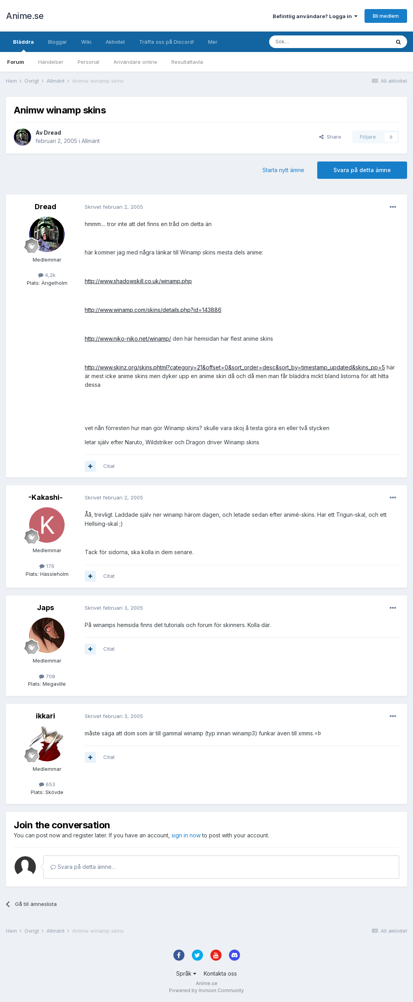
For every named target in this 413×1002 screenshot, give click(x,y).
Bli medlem (386, 16)
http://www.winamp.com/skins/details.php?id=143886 (153, 309)
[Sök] (308, 41)
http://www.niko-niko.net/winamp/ (128, 338)
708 (47, 676)
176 (46, 566)
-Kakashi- (45, 497)
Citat (109, 466)
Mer (213, 42)
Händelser (50, 62)
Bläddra (23, 45)
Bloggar (57, 42)
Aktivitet (115, 42)
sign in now (186, 835)
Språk (186, 973)
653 (47, 784)
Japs (45, 607)
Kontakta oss (220, 973)
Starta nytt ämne (283, 170)
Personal (88, 62)
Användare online (135, 62)
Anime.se (24, 16)
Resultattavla (187, 62)
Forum (15, 62)
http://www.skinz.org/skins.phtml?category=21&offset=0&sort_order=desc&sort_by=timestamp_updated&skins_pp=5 (235, 367)
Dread (52, 132)
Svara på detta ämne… (83, 866)
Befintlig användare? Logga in (315, 16)
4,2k (47, 275)
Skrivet (114, 207)
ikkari (45, 716)
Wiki (86, 42)
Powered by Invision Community (206, 990)
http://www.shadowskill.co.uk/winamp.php (138, 281)
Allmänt (91, 140)
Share (330, 137)
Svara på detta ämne (362, 170)
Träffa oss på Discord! (166, 42)
